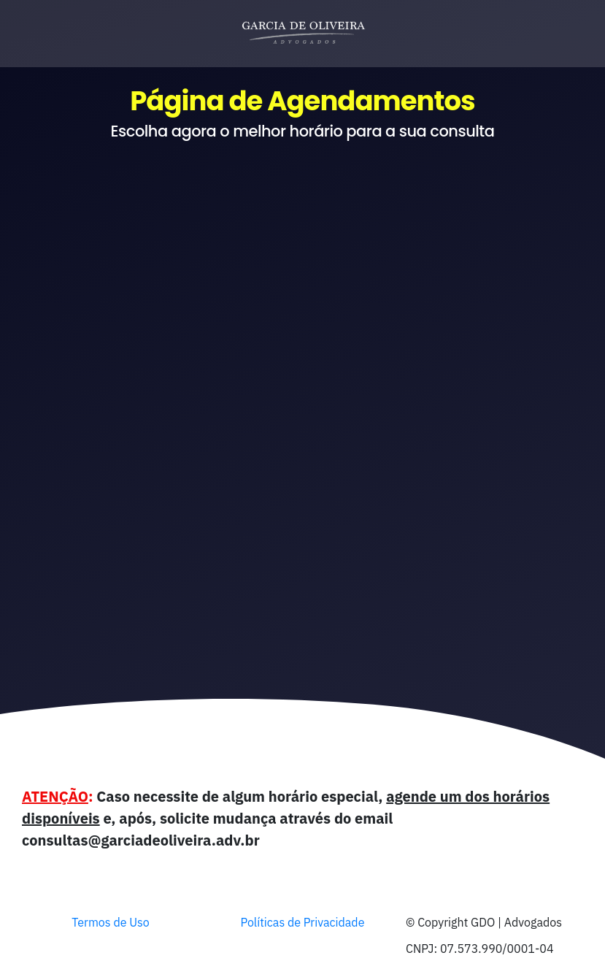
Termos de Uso (111, 922)
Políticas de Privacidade (303, 922)
